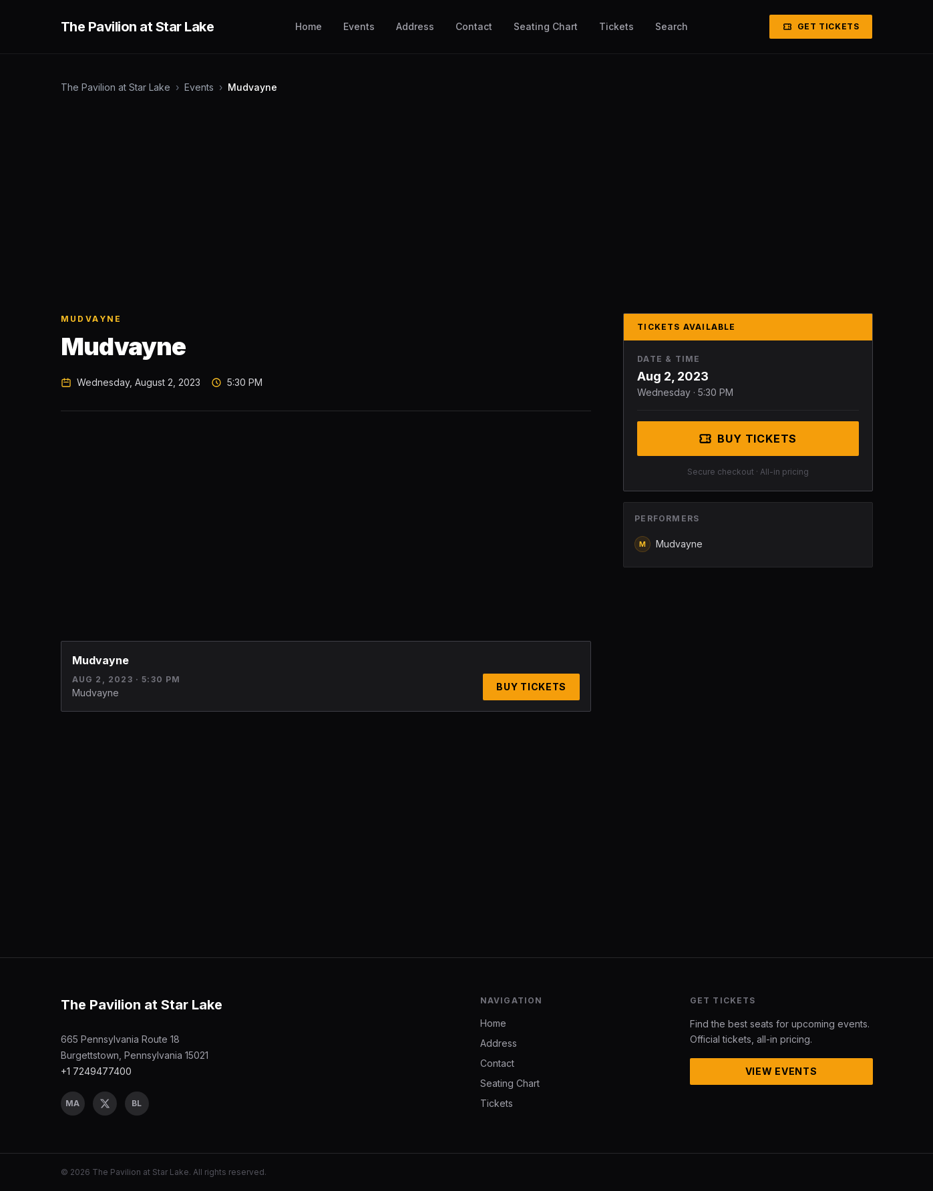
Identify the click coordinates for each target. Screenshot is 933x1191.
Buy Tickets (531, 686)
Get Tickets (821, 26)
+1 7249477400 (96, 1071)
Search (671, 26)
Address (415, 26)
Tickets (616, 26)
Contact (473, 26)
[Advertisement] (461, 203)
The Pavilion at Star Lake (115, 87)
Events (359, 26)
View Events (781, 1071)
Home (308, 26)
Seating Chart (546, 26)
